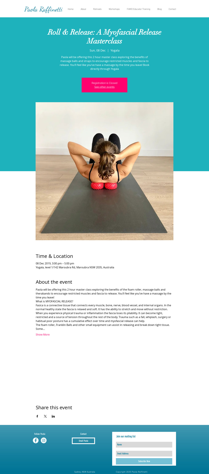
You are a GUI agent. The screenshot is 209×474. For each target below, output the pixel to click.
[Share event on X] (45, 416)
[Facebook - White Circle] (36, 440)
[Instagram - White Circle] (44, 440)
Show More (43, 334)
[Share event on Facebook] (37, 416)
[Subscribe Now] (144, 461)
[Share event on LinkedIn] (53, 416)
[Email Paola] (83, 441)
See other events (104, 86)
